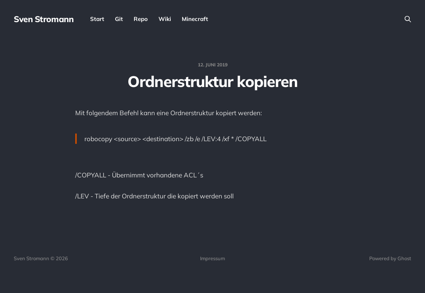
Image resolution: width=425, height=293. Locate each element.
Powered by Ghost (390, 258)
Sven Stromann (43, 19)
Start (97, 19)
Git (119, 19)
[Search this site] (408, 19)
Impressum (212, 258)
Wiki (164, 19)
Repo (141, 19)
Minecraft (195, 19)
